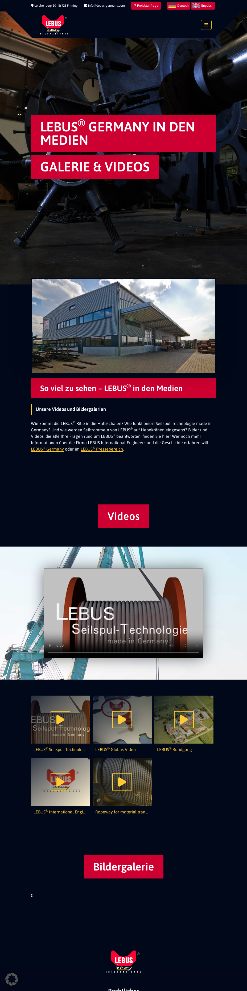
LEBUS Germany (47, 449)
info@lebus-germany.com (104, 5)
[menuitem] (178, 6)
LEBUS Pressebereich (102, 449)
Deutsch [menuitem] (183, 5)
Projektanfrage (146, 5)
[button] (11, 979)
